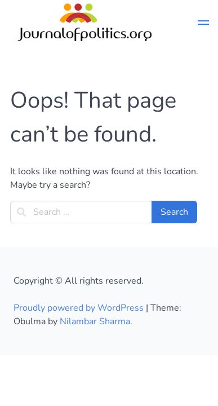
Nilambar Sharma (95, 321)
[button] (203, 24)
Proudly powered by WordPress (80, 308)
